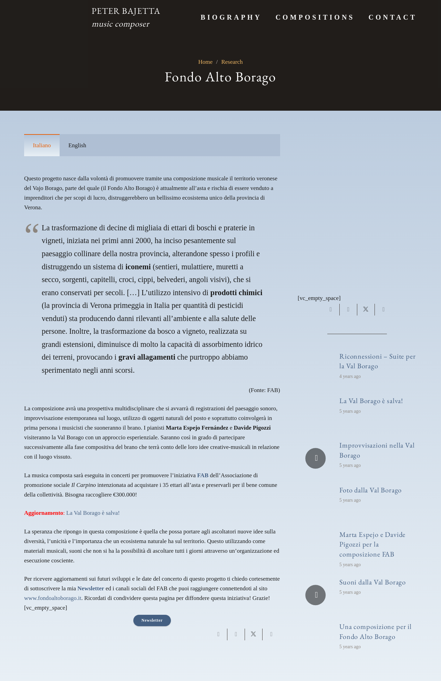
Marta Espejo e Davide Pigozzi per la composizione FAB (372, 544)
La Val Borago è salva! (93, 513)
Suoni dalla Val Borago (372, 582)
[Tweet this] (254, 634)
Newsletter (91, 588)
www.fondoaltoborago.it (52, 598)
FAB (202, 475)
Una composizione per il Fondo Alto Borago (375, 631)
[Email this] (218, 634)
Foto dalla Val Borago (370, 489)
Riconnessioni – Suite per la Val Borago (377, 361)
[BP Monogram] (53, 17)
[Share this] (236, 634)
